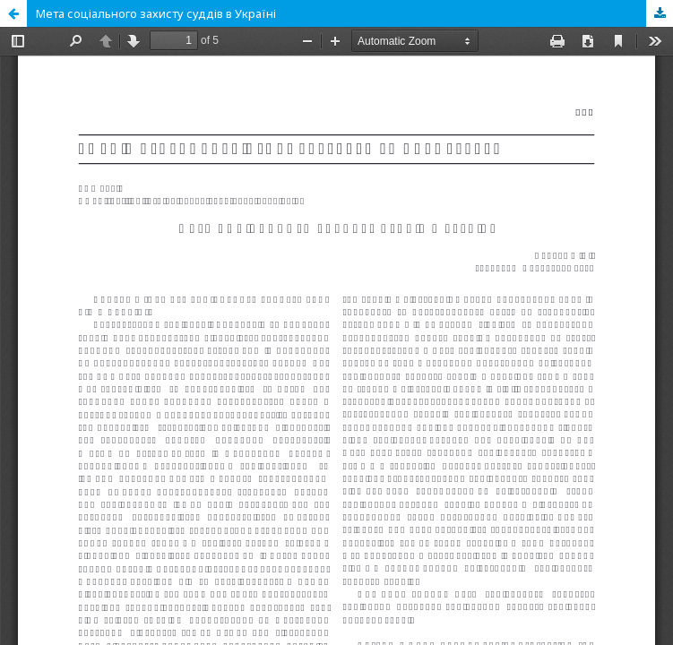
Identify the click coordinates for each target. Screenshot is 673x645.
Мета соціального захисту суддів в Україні (156, 13)
